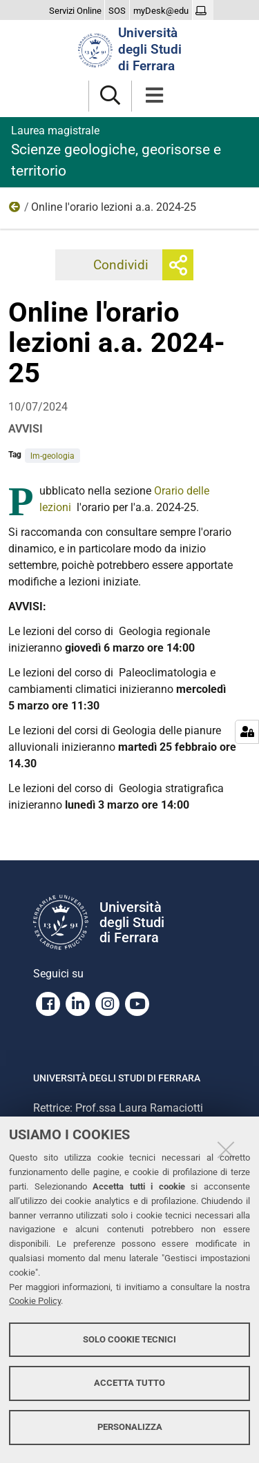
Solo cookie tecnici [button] (129, 1339)
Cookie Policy (35, 1301)
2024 (15, 210)
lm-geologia (52, 456)
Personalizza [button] (129, 1427)
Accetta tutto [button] (129, 1383)
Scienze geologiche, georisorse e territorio (129, 151)
